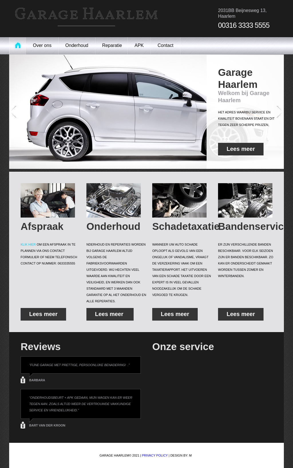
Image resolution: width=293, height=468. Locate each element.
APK (139, 45)
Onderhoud (77, 45)
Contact (166, 45)
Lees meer (241, 150)
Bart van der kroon (47, 425)
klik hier (28, 244)
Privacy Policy (155, 455)
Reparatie (112, 45)
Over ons (43, 45)
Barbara (37, 380)
